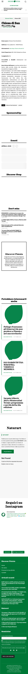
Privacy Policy (10, 670)
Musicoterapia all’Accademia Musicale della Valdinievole (12, 225)
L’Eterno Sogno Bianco (9, 626)
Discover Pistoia (9, 18)
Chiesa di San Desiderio (11, 105)
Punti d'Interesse (7, 27)
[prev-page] (2, 10)
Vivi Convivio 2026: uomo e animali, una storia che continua (13, 588)
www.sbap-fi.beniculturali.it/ (16, 48)
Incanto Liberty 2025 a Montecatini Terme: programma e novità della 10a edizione (13, 402)
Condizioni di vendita (12, 671)
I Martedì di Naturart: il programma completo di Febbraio (13, 623)
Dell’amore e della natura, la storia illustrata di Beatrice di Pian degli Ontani (13, 9)
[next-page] (26, 10)
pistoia (20, 105)
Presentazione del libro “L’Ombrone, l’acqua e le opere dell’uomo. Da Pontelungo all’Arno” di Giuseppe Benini (13, 594)
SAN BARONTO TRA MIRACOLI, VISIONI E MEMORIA (13, 365)
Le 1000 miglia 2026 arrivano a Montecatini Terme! (13, 220)
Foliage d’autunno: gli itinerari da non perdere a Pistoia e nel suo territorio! (13, 330)
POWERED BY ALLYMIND (14, 669)
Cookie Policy (17, 670)
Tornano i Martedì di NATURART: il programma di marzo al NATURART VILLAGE (11, 231)
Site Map (19, 671)
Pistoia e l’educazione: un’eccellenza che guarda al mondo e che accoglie (13, 618)
